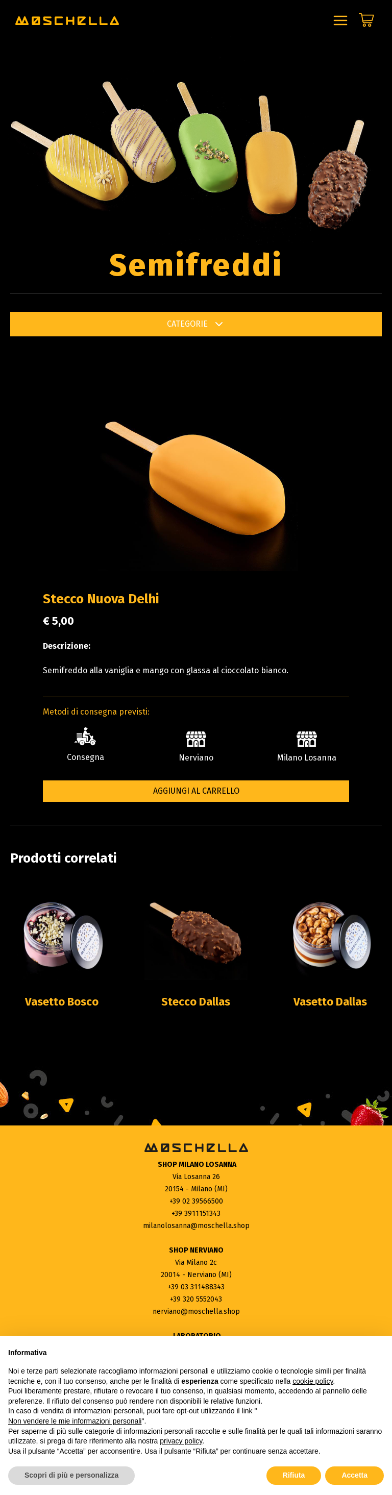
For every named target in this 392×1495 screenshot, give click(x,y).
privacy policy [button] (181, 1441)
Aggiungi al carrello (196, 791)
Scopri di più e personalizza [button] (71, 1475)
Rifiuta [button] (294, 1475)
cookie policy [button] (312, 1381)
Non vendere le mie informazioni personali (74, 1421)
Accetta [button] (354, 1475)
